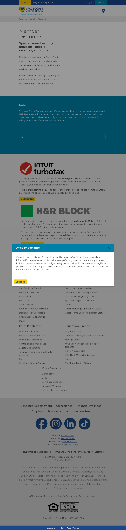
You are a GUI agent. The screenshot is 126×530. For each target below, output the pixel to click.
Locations (51, 528)
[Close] (109, 248)
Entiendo (20, 282)
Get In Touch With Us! (70, 528)
